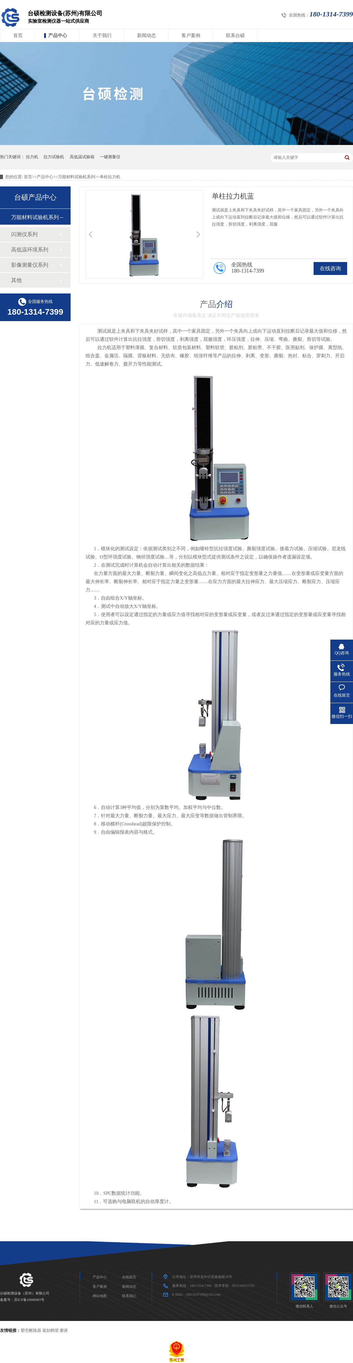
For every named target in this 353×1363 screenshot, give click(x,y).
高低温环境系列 (29, 250)
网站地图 (100, 1296)
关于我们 (102, 35)
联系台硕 (235, 35)
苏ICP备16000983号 (29, 1300)
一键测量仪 (110, 157)
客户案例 (191, 35)
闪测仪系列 (24, 234)
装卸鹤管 (50, 1330)
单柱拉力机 (110, 177)
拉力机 (32, 157)
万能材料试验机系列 (76, 177)
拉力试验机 (54, 157)
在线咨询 (330, 268)
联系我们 (129, 1296)
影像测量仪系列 (29, 265)
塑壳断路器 (31, 1330)
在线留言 (129, 1277)
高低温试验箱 (82, 157)
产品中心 (57, 35)
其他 (16, 280)
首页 (18, 35)
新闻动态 (146, 35)
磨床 (64, 1330)
